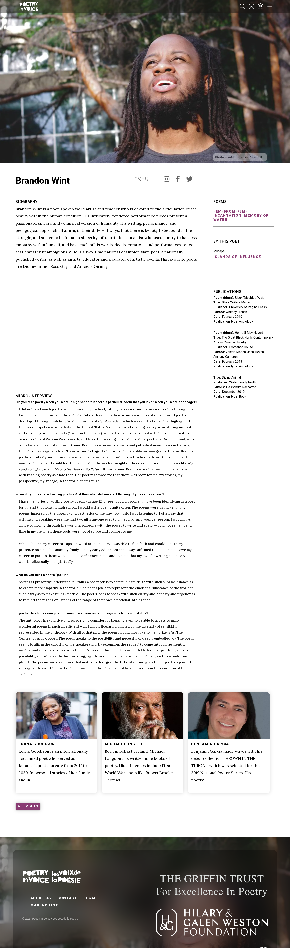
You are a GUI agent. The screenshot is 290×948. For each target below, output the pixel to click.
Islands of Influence (237, 257)
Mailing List (44, 905)
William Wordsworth (62, 439)
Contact (67, 898)
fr (261, 6)
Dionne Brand (36, 266)
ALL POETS (28, 806)
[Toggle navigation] (269, 6)
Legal (90, 898)
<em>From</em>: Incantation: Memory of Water (241, 215)
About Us (40, 898)
